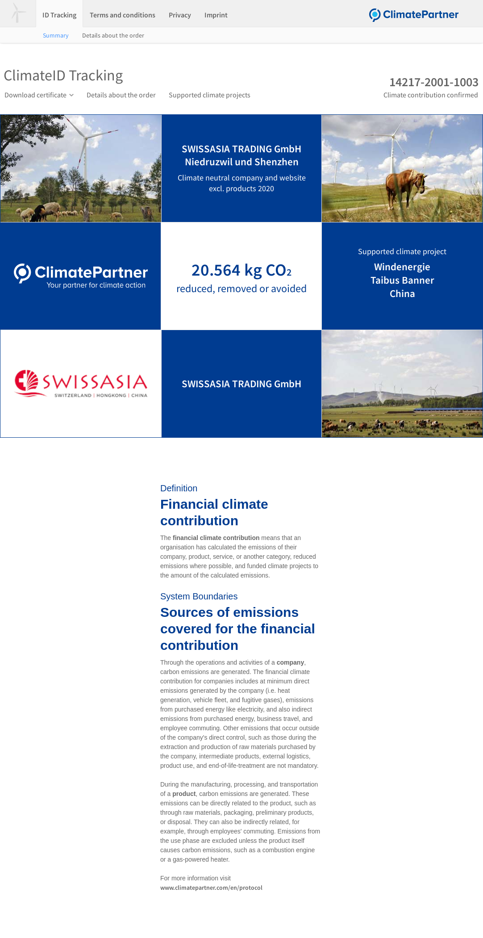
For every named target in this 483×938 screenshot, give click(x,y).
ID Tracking (59, 14)
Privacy (180, 14)
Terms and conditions (122, 14)
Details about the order (113, 35)
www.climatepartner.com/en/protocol (211, 888)
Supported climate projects (209, 94)
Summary (56, 35)
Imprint (216, 14)
